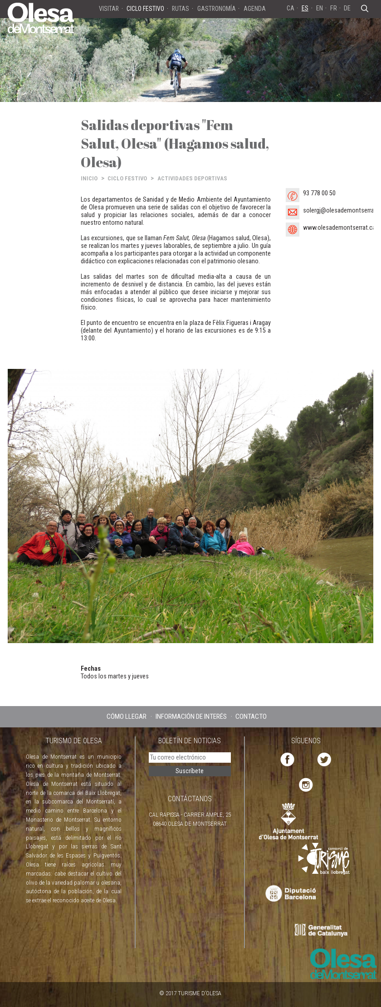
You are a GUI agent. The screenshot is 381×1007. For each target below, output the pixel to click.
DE (347, 8)
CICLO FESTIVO (127, 178)
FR (333, 8)
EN (319, 8)
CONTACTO (251, 716)
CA (290, 8)
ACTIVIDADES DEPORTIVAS (192, 178)
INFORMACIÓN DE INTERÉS (191, 716)
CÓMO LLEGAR (127, 716)
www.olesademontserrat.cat (340, 228)
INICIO (89, 178)
